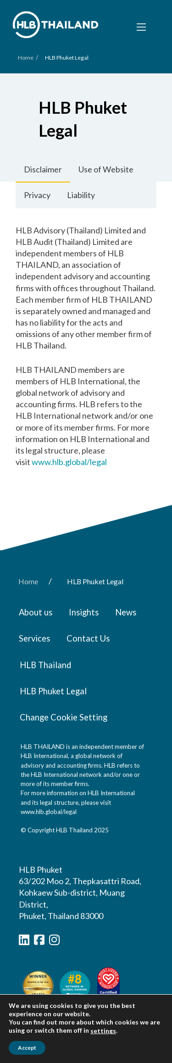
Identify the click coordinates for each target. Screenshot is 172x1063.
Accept (27, 1047)
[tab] (43, 170)
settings (103, 1031)
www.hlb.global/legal (69, 462)
